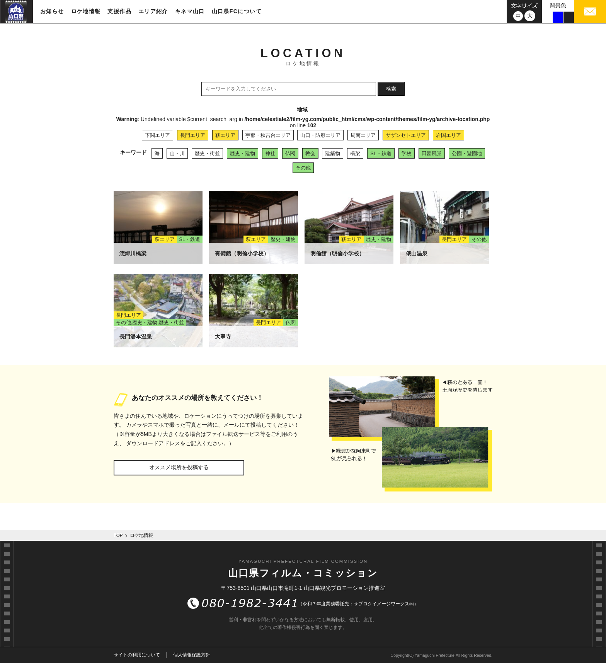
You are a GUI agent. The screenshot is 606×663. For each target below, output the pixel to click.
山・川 (177, 153)
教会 (310, 153)
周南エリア (363, 135)
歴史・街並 (207, 153)
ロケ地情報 (86, 11)
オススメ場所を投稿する (179, 467)
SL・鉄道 (381, 153)
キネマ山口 (190, 11)
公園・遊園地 (467, 153)
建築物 (332, 153)
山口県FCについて (237, 11)
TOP (118, 535)
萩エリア (225, 135)
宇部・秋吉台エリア (268, 135)
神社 (270, 153)
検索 (391, 89)
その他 (303, 168)
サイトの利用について (137, 655)
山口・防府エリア (320, 135)
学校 (407, 153)
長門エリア (192, 135)
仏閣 (290, 153)
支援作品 (119, 11)
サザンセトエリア (406, 135)
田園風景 (432, 153)
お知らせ (52, 11)
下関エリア (157, 135)
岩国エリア (448, 135)
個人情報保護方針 (191, 655)
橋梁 (355, 153)
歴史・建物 (242, 153)
